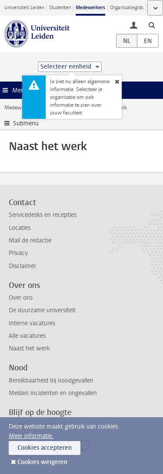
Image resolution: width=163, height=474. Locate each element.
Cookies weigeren (42, 462)
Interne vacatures (32, 323)
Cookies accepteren (44, 448)
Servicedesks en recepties (43, 215)
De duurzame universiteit (42, 310)
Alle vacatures (27, 336)
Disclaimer (22, 266)
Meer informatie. (31, 436)
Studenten (60, 7)
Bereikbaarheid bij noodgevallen (51, 380)
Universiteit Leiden (24, 7)
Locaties (19, 228)
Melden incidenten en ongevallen (53, 393)
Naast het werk (29, 348)
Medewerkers (90, 7)
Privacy (18, 253)
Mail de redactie (30, 240)
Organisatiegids (126, 7)
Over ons (21, 298)
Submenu (26, 123)
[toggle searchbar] (152, 25)
